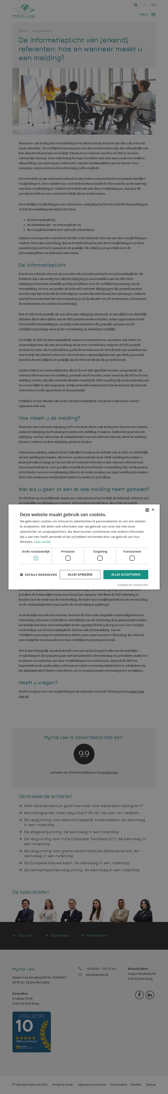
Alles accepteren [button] (125, 574)
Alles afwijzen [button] (80, 574)
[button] (38, 574)
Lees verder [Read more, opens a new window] (42, 542)
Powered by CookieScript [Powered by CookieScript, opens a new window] (133, 585)
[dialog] (84, 547)
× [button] (153, 509)
